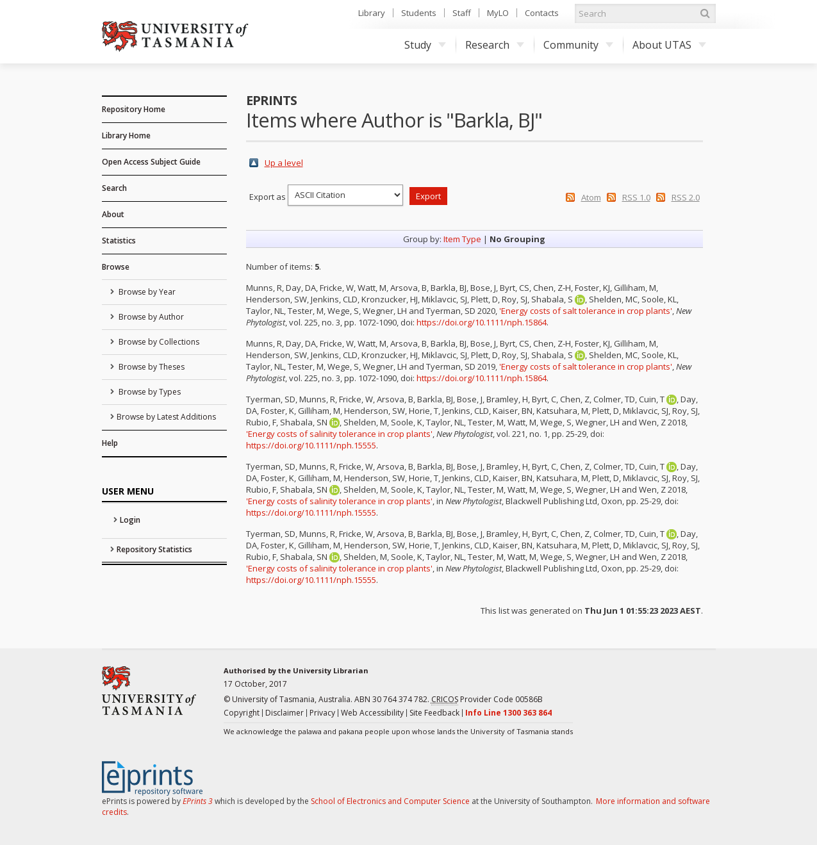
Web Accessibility (372, 712)
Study (425, 45)
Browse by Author (150, 316)
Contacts (542, 13)
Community (578, 45)
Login (130, 519)
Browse (115, 266)
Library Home (126, 135)
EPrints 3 (198, 801)
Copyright (242, 712)
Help (110, 443)
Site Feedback (434, 712)
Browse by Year (146, 291)
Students (418, 13)
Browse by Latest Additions (166, 416)
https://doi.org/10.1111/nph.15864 (482, 322)
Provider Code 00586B (487, 699)
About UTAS (669, 45)
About (113, 214)
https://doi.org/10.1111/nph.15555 (311, 445)
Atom (591, 197)
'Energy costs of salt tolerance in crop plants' (585, 310)
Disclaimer (284, 712)
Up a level (284, 162)
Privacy (322, 712)
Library (371, 13)
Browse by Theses (151, 366)
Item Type (462, 239)
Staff (461, 13)
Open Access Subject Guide (151, 161)
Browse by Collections (158, 341)
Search (114, 188)
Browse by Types (149, 391)
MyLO (498, 13)
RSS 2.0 (686, 197)
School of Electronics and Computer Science (390, 801)
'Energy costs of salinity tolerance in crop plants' (339, 433)
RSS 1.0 (636, 197)
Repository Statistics (154, 549)
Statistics (119, 240)
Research (494, 45)
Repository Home (133, 109)
